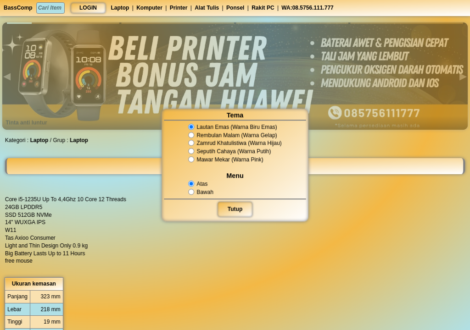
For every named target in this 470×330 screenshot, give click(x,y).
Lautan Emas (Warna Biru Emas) (232, 127)
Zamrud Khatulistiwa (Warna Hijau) (235, 143)
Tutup (235, 209)
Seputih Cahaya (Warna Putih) (229, 151)
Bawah (201, 192)
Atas (198, 184)
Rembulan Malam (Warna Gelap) (232, 135)
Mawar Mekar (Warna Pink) (226, 159)
